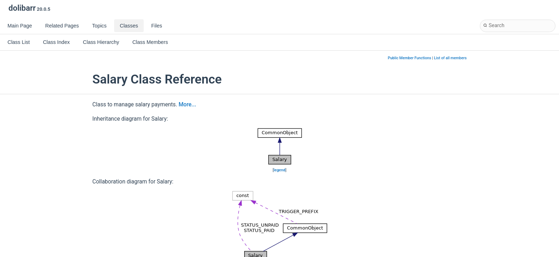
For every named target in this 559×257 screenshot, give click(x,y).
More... (187, 104)
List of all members (450, 58)
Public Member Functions (409, 58)
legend (280, 170)
